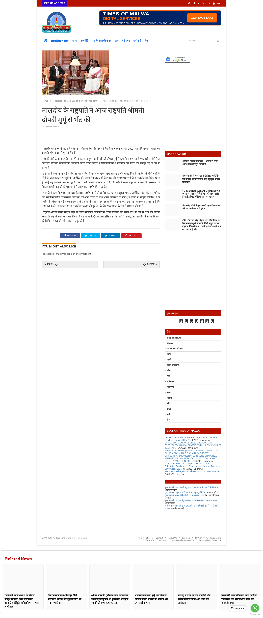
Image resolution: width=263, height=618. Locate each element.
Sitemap (186, 538)
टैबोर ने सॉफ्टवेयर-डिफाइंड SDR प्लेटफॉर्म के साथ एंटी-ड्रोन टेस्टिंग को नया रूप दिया (64, 599)
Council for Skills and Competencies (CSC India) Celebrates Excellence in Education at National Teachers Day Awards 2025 (192, 466)
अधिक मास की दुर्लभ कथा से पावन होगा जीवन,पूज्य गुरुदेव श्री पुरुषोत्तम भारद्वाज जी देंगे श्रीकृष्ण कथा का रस (109, 599)
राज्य (74, 40)
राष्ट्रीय (169, 397)
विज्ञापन (170, 408)
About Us (172, 538)
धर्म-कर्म (137, 40)
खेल (116, 40)
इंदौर (169, 354)
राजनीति (84, 40)
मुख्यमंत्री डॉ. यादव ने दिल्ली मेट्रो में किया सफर (182, 495)
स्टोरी (169, 414)
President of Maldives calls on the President (76, 100)
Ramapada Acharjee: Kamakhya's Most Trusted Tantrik (192, 471)
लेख (146, 40)
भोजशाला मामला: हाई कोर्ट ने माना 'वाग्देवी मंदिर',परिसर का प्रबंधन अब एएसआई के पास (151, 599)
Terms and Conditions (156, 540)
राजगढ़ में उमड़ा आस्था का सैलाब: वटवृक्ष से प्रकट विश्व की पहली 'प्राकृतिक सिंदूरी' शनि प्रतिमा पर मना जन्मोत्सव (22, 601)
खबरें (169, 359)
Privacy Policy (144, 538)
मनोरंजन (126, 40)
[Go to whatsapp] (255, 608)
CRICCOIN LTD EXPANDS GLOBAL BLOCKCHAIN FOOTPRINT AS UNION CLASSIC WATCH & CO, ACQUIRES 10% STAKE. (193, 445)
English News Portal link (210, 540)
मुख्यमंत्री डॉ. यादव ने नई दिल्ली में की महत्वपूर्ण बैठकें (185, 492)
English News (60, 40)
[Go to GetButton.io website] (255, 614)
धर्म (168, 375)
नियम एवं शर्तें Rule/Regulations (208, 538)
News (170, 343)
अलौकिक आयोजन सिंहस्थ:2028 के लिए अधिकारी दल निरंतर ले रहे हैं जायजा (192, 507)
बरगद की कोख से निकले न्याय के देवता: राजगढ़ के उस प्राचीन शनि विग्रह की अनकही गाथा (239, 599)
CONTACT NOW (202, 17)
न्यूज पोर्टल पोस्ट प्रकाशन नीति (183, 540)
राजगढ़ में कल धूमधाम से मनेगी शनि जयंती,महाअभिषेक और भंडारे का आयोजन (194, 599)
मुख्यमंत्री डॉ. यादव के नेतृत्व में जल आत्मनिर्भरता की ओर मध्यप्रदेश (190, 500)
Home (45, 100)
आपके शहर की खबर (101, 40)
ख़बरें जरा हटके (173, 365)
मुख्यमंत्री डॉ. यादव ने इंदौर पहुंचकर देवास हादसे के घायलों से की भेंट (191, 487)
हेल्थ (169, 419)
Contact (159, 538)
